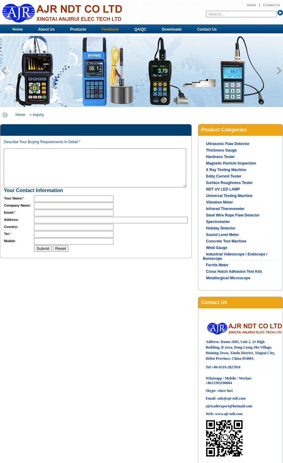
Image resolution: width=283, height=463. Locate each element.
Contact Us (271, 5)
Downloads (172, 29)
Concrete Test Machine (226, 241)
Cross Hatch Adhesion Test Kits (234, 271)
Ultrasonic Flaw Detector (228, 144)
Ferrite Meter (217, 265)
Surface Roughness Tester (229, 183)
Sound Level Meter (222, 235)
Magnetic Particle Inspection (231, 163)
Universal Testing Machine (229, 196)
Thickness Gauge (221, 150)
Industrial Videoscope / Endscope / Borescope (235, 256)
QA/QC (140, 29)
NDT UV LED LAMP (223, 189)
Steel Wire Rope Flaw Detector (232, 215)
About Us (46, 29)
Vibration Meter (219, 202)
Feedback (110, 29)
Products (78, 29)
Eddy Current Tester (223, 176)
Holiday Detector (220, 228)
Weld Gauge (216, 248)
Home (251, 5)
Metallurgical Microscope (228, 278)
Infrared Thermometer (225, 209)
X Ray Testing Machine (226, 170)
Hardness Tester (220, 157)
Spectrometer (218, 222)
